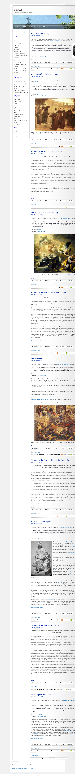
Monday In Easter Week (19, 85)
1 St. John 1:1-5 (39, 537)
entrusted (67, 576)
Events (15, 103)
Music (15, 112)
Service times (18, 51)
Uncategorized (17, 124)
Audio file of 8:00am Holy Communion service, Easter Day (21, 91)
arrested (35, 583)
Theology (16, 122)
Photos (24, 26)
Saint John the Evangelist (41, 521)
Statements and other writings (20, 120)
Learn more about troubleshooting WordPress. (22, 768)
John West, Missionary (40, 33)
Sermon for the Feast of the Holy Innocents (48, 292)
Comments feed (17, 135)
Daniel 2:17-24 (40, 94)
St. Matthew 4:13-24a (41, 56)
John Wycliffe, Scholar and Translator (46, 74)
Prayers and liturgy (55, 68)
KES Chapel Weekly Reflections (21, 105)
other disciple (69, 573)
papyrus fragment (50, 599)
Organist (17, 49)
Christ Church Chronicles (20, 68)
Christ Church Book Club (20, 70)
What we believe (19, 43)
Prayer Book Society (18, 114)
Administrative (17, 99)
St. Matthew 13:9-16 (41, 95)
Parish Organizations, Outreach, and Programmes (21, 54)
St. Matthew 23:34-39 (41, 716)
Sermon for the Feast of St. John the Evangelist (50, 460)
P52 (60, 599)
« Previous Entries (35, 755)
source (36, 81)
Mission (15, 109)
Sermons (53, 207)
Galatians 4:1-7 (39, 229)
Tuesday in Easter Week (19, 81)
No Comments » (40, 68)
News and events (33, 26)
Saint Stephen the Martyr (41, 694)
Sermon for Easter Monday (20, 83)
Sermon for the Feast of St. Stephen (45, 625)
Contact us (17, 57)
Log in (15, 131)
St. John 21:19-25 (41, 538)
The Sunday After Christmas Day (44, 212)
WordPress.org (17, 136)
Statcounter (15, 761)
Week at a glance (19, 62)
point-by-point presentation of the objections (41, 399)
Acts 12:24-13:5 (40, 55)
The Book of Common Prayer (55, 40)
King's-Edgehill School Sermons (21, 107)
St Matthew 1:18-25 (41, 231)
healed (59, 582)
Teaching (42, 26)
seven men (67, 730)
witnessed (57, 551)
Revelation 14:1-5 (40, 374)
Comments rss (66, 68)
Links (47, 26)
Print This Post (36, 66)
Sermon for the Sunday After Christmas (47, 151)
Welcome (17, 26)
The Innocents (37, 358)
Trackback (69, 207)
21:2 (56, 569)
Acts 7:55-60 (39, 714)
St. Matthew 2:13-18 (41, 375)
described (37, 733)
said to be (72, 733)
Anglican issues (17, 101)
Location (17, 59)
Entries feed (16, 133)
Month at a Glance (18, 110)
